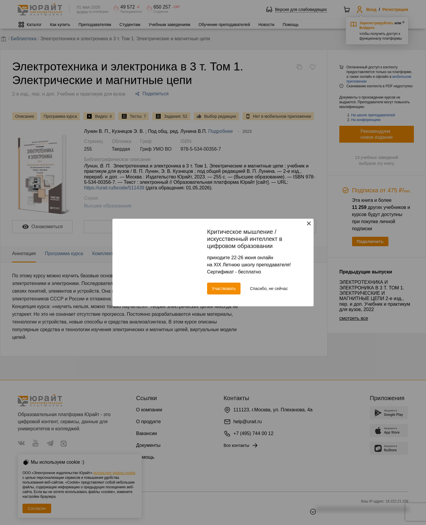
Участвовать (224, 288)
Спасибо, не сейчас (269, 288)
